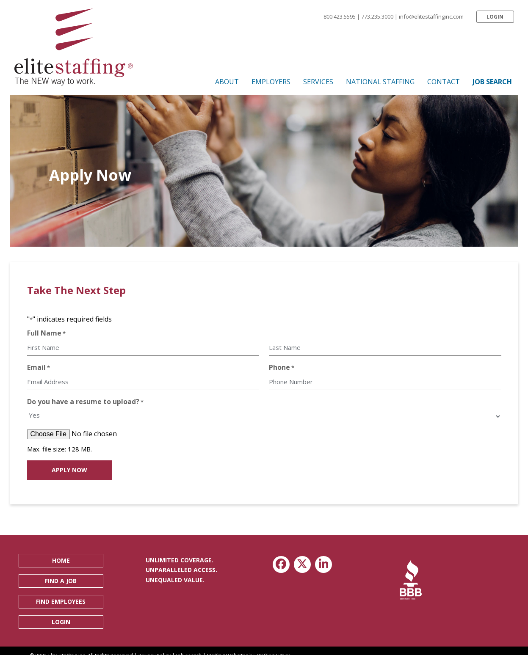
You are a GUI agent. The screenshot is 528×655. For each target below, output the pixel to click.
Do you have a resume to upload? (85, 396)
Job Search (189, 647)
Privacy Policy (154, 647)
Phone (281, 364)
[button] (495, 17)
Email (38, 364)
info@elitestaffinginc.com (431, 16)
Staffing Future (274, 647)
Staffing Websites (227, 647)
